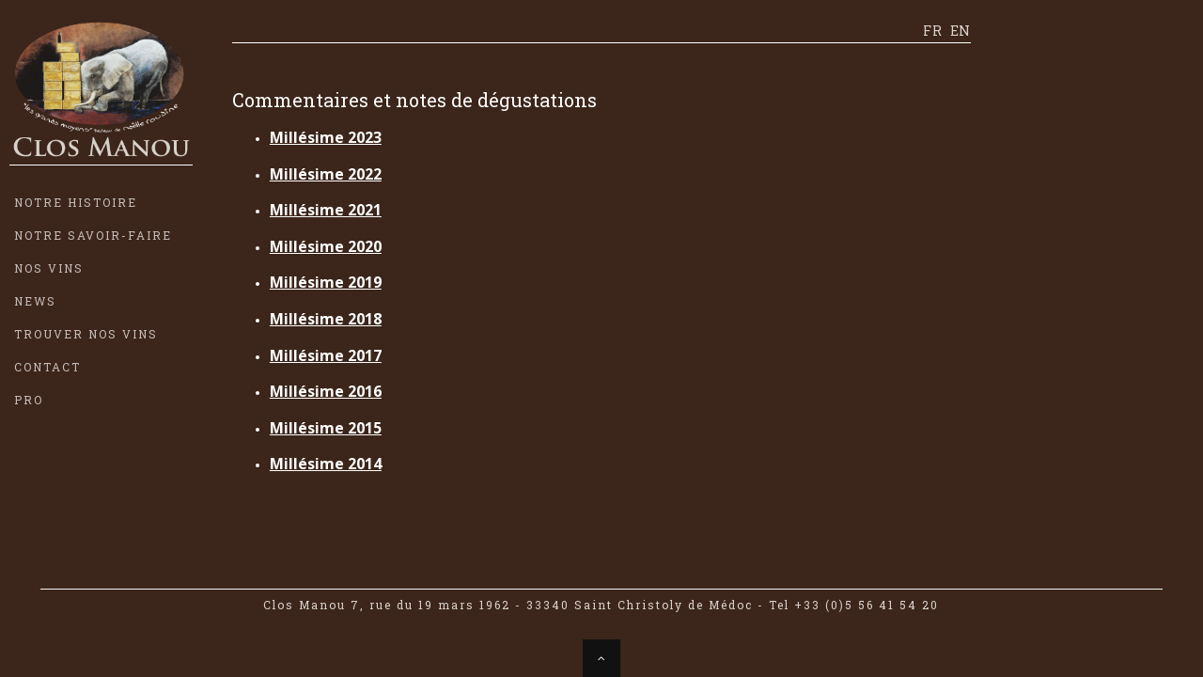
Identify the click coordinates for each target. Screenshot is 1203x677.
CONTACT (47, 366)
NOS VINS (49, 268)
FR (932, 30)
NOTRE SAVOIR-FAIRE (93, 235)
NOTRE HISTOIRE (75, 202)
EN (960, 30)
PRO (28, 399)
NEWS (35, 300)
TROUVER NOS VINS (86, 333)
